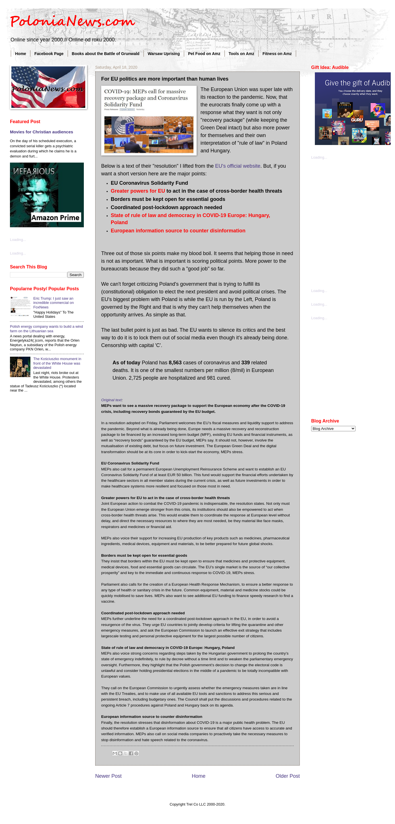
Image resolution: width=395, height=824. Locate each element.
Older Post (288, 776)
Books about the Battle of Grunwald (106, 53)
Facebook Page (49, 53)
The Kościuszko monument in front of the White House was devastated (57, 363)
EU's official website (237, 166)
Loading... (319, 157)
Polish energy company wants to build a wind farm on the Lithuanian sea (46, 328)
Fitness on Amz (277, 53)
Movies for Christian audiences (41, 131)
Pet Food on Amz (204, 53)
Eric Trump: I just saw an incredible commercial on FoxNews (53, 302)
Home (20, 53)
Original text (111, 400)
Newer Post (108, 776)
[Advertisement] (59, 223)
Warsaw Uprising (164, 53)
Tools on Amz (241, 53)
